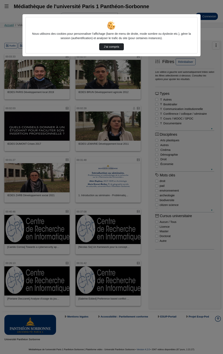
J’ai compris (111, 46)
